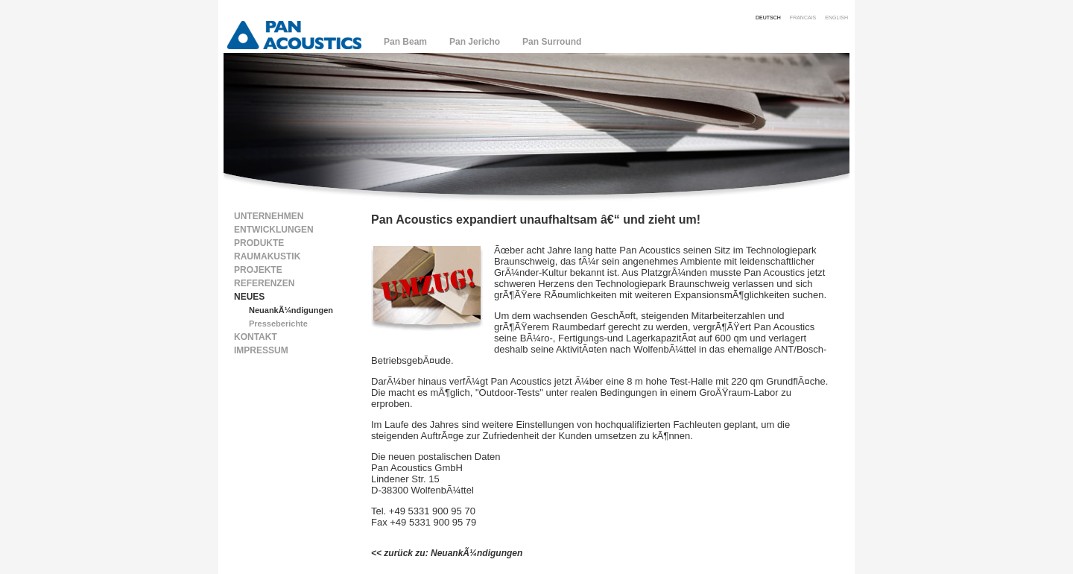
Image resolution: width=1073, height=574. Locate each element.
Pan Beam (405, 42)
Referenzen (264, 283)
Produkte (259, 243)
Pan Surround (551, 42)
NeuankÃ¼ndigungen (291, 310)
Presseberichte (278, 323)
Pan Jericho (474, 42)
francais (803, 17)
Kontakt (255, 337)
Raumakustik (267, 256)
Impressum (261, 350)
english (836, 17)
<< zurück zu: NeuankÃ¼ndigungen (446, 553)
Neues (249, 296)
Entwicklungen (274, 229)
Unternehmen (268, 216)
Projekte (258, 270)
